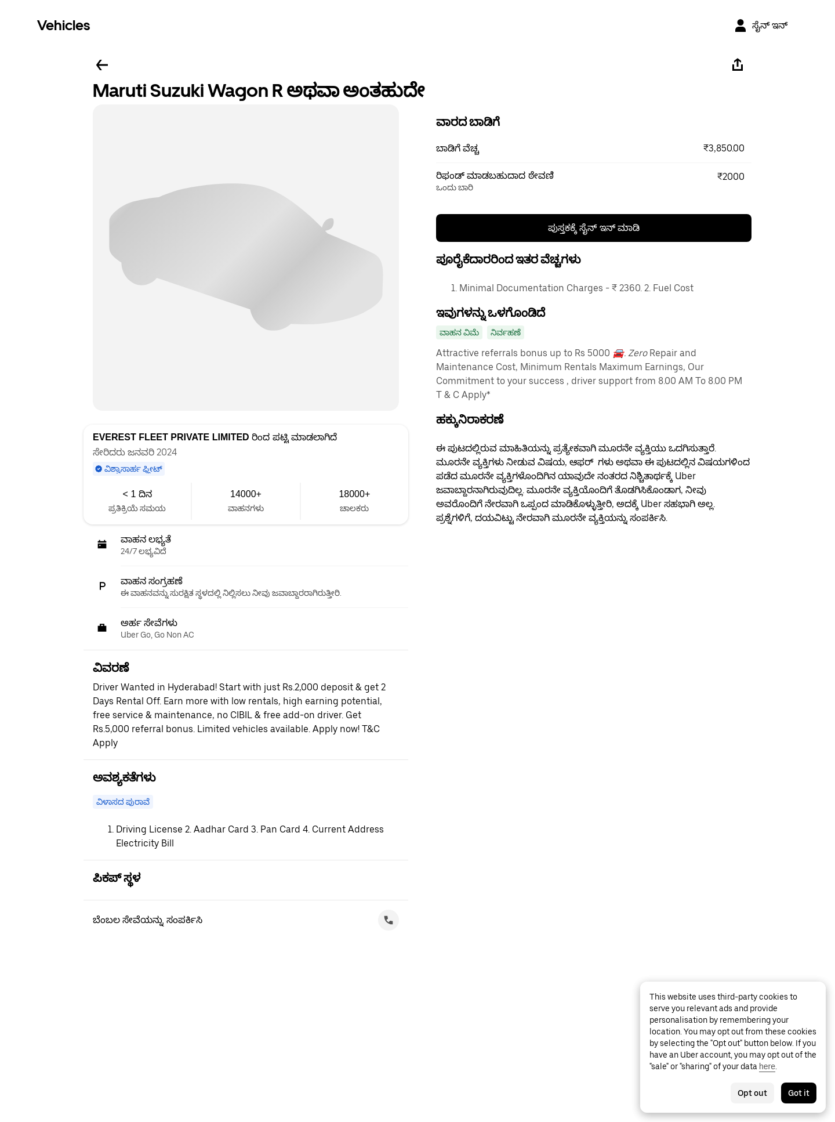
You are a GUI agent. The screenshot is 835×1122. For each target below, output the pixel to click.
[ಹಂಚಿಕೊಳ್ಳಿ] (738, 65)
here (767, 1066)
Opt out (752, 1093)
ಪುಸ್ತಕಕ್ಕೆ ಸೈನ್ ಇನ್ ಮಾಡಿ (594, 228)
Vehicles (63, 25)
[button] (594, 148)
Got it (798, 1093)
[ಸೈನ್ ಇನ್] (760, 25)
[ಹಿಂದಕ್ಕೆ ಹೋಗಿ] (102, 65)
